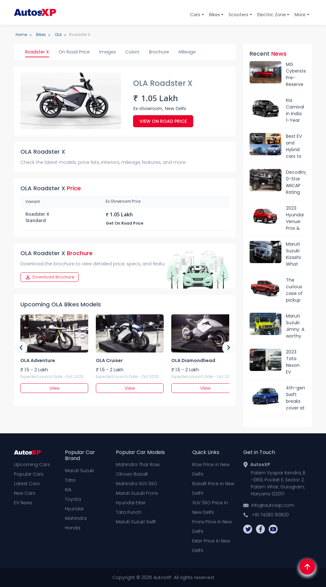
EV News (23, 503)
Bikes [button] (214, 14)
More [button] (300, 14)
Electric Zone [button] (271, 14)
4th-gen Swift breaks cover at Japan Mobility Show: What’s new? (295, 398)
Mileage (187, 52)
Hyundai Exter (131, 503)
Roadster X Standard (37, 218)
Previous (21, 347)
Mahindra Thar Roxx (137, 464)
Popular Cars (29, 474)
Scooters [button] (238, 14)
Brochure (159, 52)
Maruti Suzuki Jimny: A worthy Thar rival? (295, 326)
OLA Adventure (37, 360)
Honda (72, 528)
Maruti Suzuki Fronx (137, 493)
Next (228, 347)
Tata (70, 480)
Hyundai (74, 509)
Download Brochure (49, 277)
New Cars (24, 493)
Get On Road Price (124, 223)
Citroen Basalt (132, 474)
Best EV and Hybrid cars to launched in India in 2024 (296, 146)
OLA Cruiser (109, 360)
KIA (68, 489)
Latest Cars (27, 483)
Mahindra (76, 518)
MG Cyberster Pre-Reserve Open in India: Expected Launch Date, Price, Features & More (296, 74)
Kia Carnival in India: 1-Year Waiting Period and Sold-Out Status (295, 110)
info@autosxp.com (272, 505)
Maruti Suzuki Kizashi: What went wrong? (294, 254)
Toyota (73, 499)
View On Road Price (163, 121)
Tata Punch (128, 512)
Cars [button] (195, 14)
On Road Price (74, 52)
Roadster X (37, 52)
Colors (132, 52)
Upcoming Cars (32, 464)
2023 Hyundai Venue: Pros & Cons (295, 218)
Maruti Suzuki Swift (136, 522)
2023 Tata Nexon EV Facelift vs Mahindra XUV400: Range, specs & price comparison (296, 362)
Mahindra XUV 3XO (136, 483)
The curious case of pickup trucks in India (295, 290)
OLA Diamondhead (193, 360)
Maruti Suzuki (79, 470)
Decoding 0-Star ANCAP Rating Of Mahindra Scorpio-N (296, 182)
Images (107, 52)
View (54, 388)
